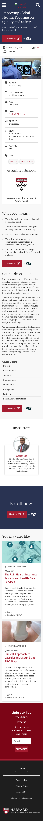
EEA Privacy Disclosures (21, 798)
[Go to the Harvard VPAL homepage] (21, 811)
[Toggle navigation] (4, 5)
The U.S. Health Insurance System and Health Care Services (21, 578)
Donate (21, 768)
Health (13, 161)
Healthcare (27, 161)
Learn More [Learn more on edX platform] (11, 39)
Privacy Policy (21, 786)
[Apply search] (21, 749)
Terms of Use (22, 792)
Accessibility (21, 780)
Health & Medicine (17, 114)
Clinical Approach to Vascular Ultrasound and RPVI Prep (20, 657)
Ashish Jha (21, 455)
